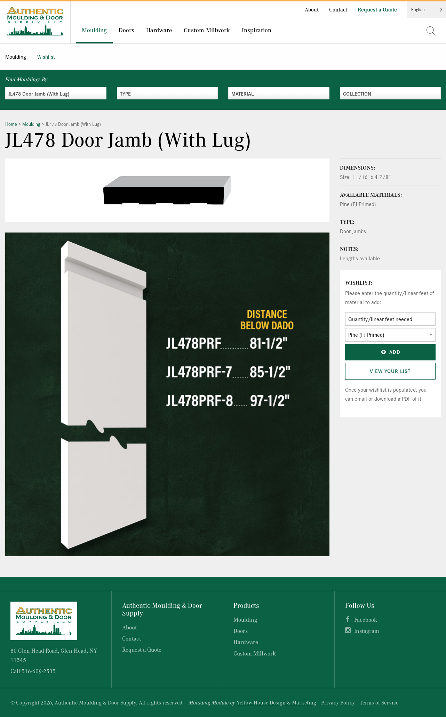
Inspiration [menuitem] (256, 30)
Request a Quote (377, 9)
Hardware (245, 642)
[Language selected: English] (426, 9)
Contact (338, 9)
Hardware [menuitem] (159, 30)
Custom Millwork (254, 653)
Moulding (15, 56)
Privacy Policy (338, 702)
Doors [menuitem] (126, 30)
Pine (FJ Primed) (358, 204)
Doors (240, 631)
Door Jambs (353, 231)
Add (390, 352)
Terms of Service (379, 702)
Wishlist (46, 56)
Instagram (366, 631)
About (312, 9)
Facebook (365, 620)
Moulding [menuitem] (94, 30)
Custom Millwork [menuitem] (207, 30)
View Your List (390, 371)
